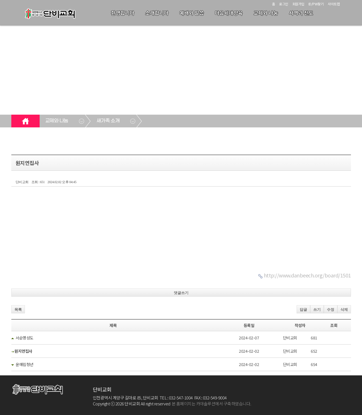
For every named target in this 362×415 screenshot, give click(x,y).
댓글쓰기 (181, 293)
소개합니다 (157, 12)
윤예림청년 (24, 364)
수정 (330, 309)
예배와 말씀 (191, 12)
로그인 (283, 3)
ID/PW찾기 (316, 3)
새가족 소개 (108, 121)
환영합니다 (122, 12)
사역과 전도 (301, 12)
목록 (18, 309)
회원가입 (298, 3)
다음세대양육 (229, 12)
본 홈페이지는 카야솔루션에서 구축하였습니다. (211, 404)
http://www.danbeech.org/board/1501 (307, 275)
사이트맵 (334, 3)
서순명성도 (24, 338)
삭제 (344, 309)
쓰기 (317, 309)
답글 (303, 309)
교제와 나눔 (266, 12)
